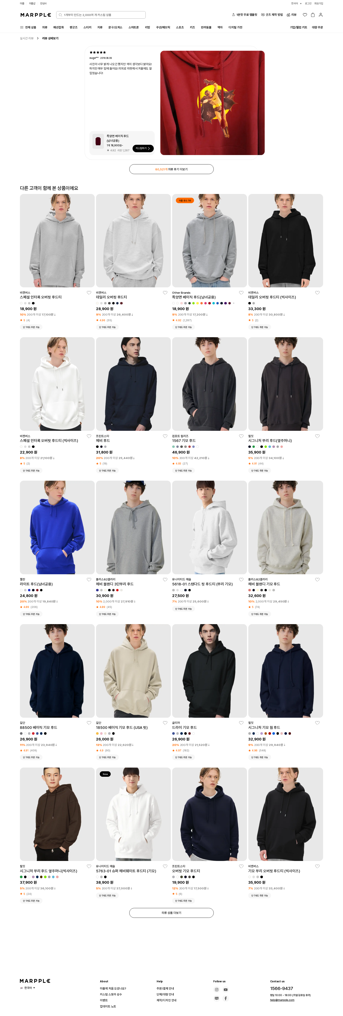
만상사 (45, 3)
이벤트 (104, 1000)
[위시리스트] (305, 14)
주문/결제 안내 (166, 988)
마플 (22, 3)
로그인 (307, 3)
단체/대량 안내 (166, 994)
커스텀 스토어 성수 (113, 994)
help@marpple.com (280, 1000)
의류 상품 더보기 (171, 915)
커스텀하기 (143, 149)
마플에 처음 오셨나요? (115, 988)
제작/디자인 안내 (168, 1000)
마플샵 (33, 3)
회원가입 (318, 3)
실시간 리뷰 (27, 39)
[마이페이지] (320, 14)
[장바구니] (312, 14)
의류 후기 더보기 (171, 170)
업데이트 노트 (109, 1006)
